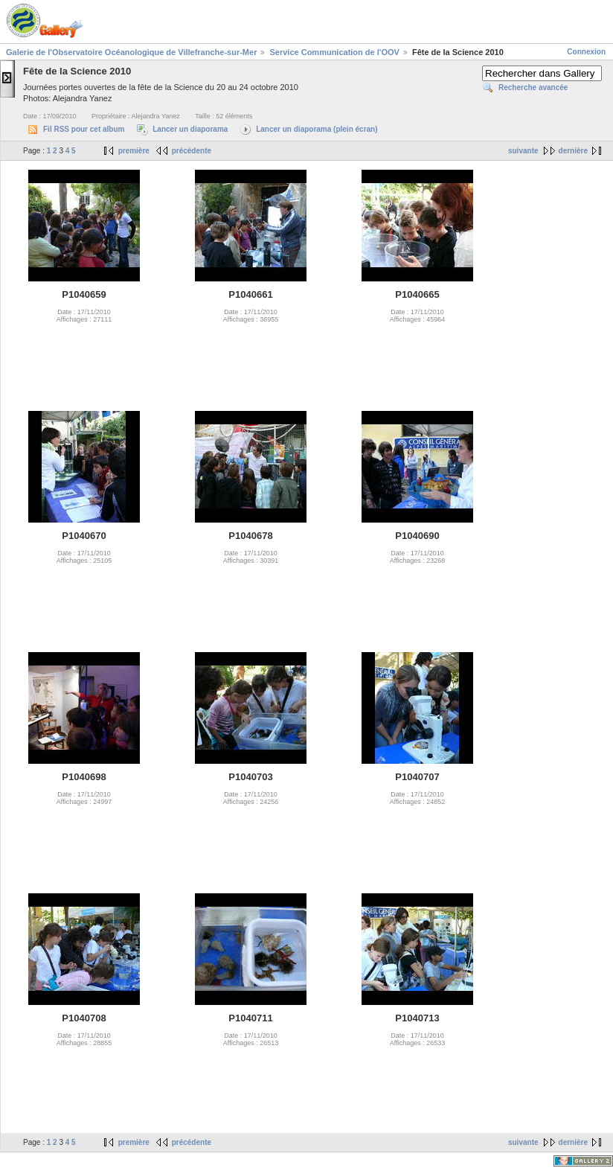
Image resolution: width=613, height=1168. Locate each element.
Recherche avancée (533, 87)
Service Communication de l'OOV (334, 52)
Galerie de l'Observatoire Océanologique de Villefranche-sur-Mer (131, 52)
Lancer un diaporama (190, 129)
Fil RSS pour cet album (83, 129)
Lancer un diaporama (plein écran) (316, 129)
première (134, 151)
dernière (573, 151)
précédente (191, 151)
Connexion (586, 52)
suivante (523, 151)
